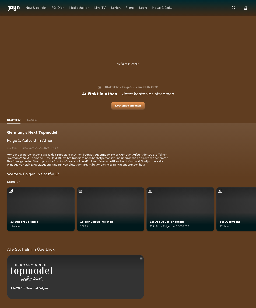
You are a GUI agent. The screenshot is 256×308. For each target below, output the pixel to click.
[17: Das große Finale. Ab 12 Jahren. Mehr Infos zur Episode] (41, 209)
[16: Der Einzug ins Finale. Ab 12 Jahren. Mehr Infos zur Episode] (111, 209)
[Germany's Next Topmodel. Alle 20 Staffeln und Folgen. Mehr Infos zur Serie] (75, 277)
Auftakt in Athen (128, 63)
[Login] (246, 8)
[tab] (13, 120)
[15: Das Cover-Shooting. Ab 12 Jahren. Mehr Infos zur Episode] (180, 209)
